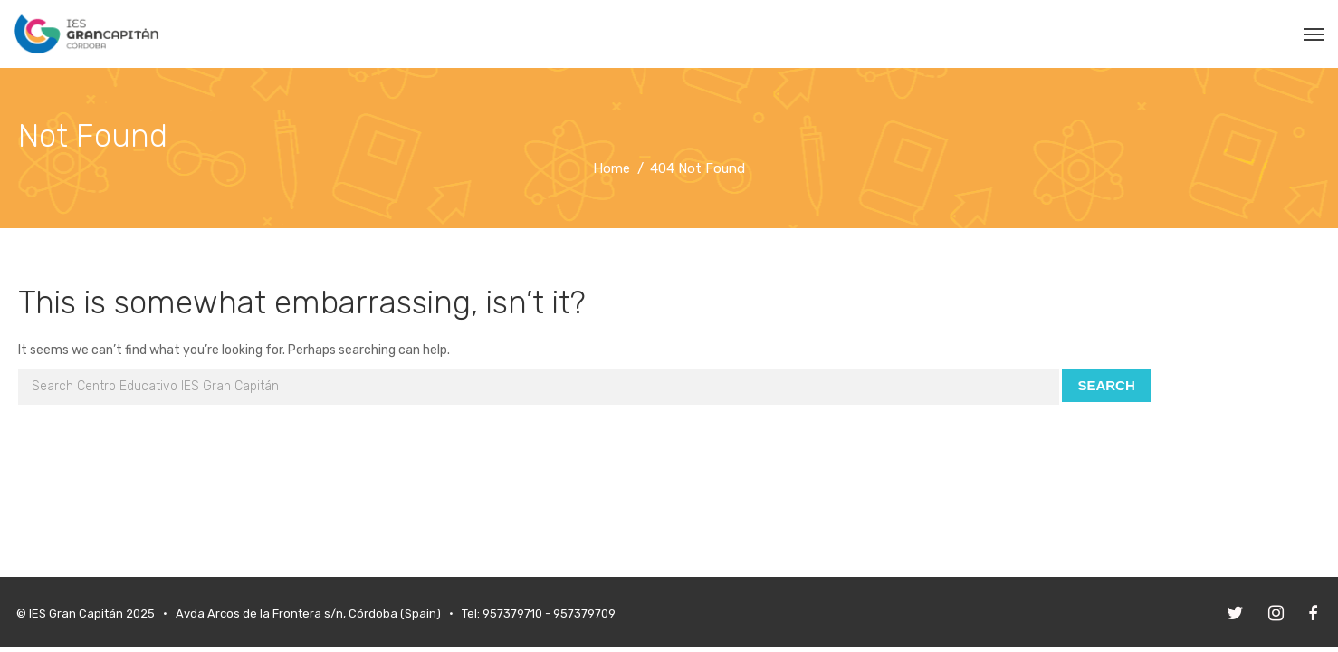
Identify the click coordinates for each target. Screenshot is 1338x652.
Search (1105, 385)
